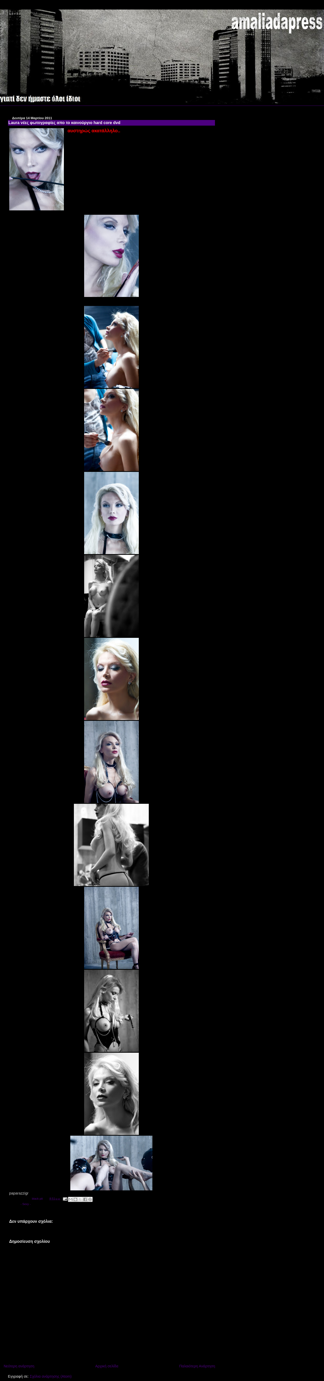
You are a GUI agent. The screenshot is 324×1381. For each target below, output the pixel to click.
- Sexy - (26, 1204)
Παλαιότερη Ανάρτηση (197, 1366)
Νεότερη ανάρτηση (19, 1366)
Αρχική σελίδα (106, 1366)
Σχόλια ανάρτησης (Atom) (51, 1376)
